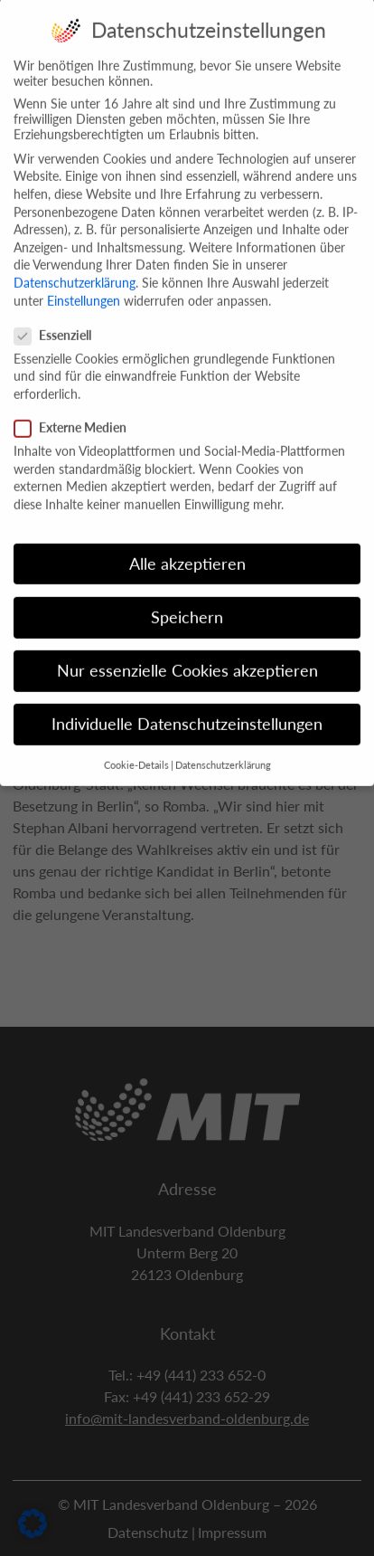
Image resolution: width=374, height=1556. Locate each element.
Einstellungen (83, 285)
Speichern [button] (187, 602)
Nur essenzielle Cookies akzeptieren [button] (187, 655)
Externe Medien (76, 413)
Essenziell (58, 319)
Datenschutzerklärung (75, 267)
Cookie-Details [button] (136, 750)
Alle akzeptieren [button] (187, 548)
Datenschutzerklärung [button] (223, 750)
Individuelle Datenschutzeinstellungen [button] (187, 709)
